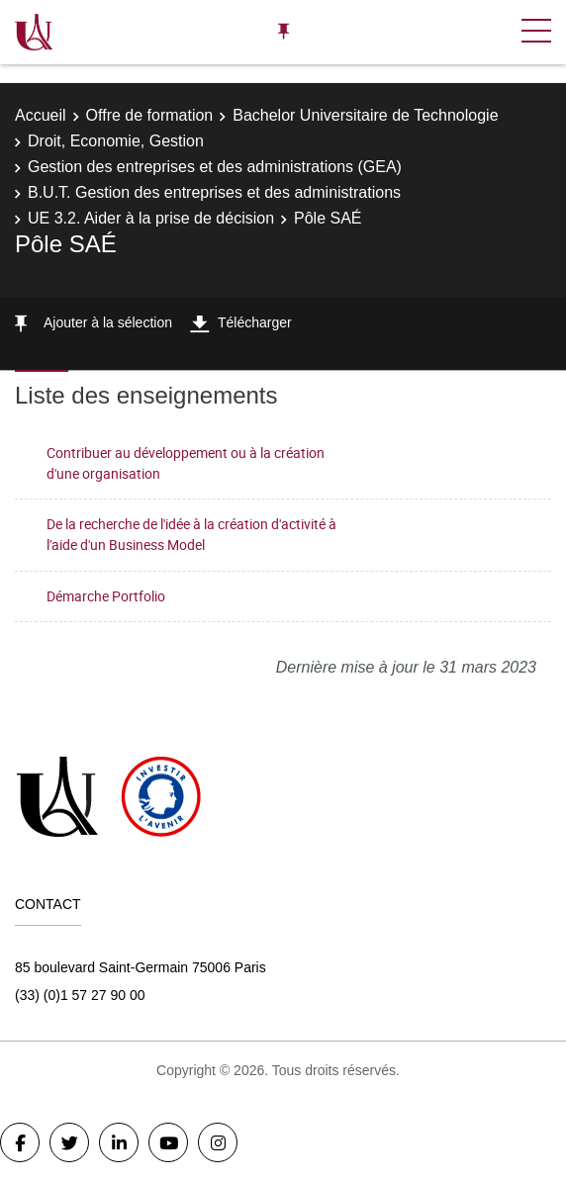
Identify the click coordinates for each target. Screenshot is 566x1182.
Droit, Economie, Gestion (116, 141)
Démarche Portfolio (106, 596)
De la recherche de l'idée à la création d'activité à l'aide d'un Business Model (191, 534)
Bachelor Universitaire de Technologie (365, 115)
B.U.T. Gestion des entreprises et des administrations (214, 192)
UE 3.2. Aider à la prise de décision (151, 218)
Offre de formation (150, 115)
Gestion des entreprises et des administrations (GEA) (215, 166)
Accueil (40, 115)
